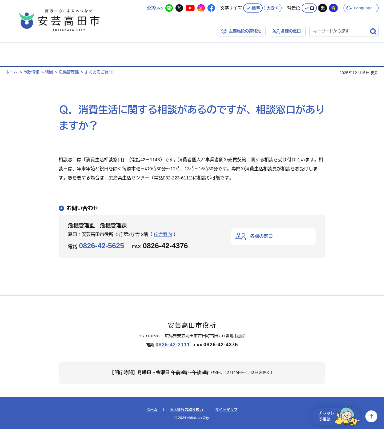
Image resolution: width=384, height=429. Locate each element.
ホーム (11, 72)
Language (363, 8)
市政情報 (31, 72)
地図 (240, 336)
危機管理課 (69, 72)
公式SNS (155, 8)
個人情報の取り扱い (186, 410)
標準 (255, 8)
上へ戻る (371, 416)
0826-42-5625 (101, 246)
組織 (49, 72)
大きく (272, 8)
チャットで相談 (339, 416)
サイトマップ (226, 410)
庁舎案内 (163, 234)
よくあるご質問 (99, 72)
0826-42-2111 (172, 344)
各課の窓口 (291, 31)
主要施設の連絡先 (245, 31)
